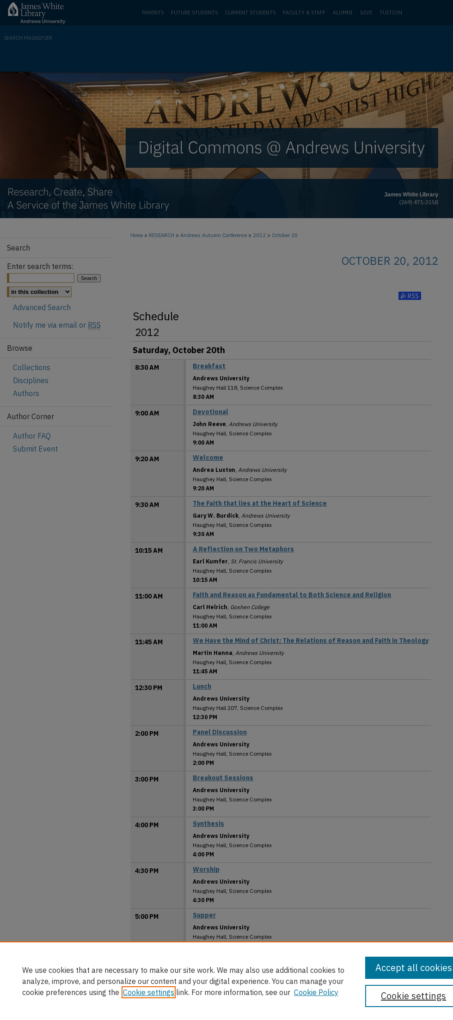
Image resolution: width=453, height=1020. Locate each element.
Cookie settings (148, 992)
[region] (226, 980)
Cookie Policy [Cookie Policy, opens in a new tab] (316, 992)
